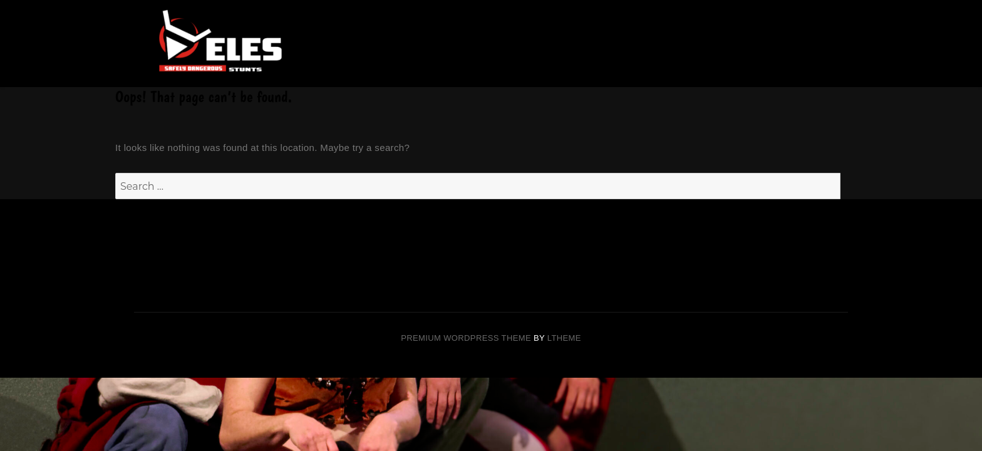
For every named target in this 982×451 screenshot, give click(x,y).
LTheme (564, 338)
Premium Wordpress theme (466, 338)
